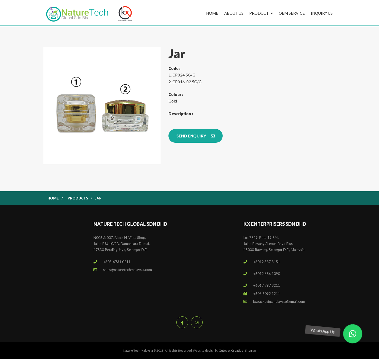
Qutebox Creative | (232, 350)
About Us (233, 13)
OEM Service (292, 13)
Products (78, 198)
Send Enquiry (195, 136)
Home (212, 13)
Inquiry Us (322, 13)
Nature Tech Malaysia (138, 350)
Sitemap (250, 350)
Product (259, 13)
